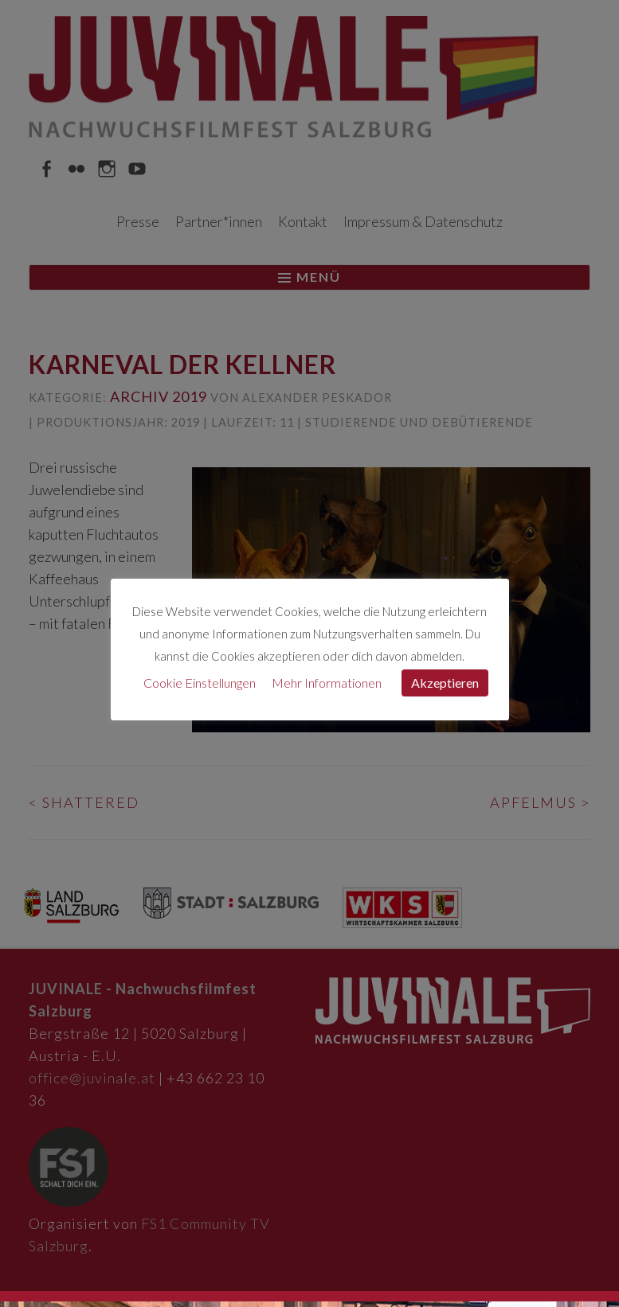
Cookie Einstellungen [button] (199, 682)
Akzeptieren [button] (445, 682)
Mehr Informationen (327, 682)
